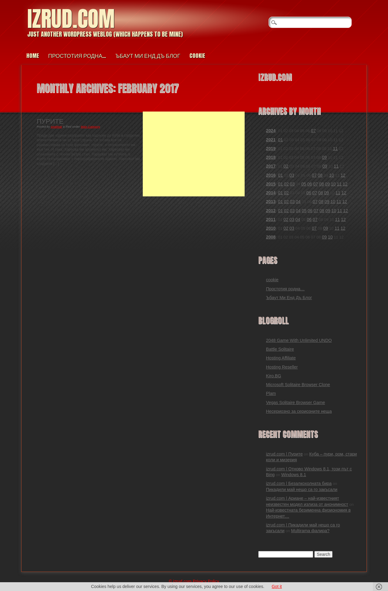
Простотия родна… (77, 56)
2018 (271, 157)
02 (285, 166)
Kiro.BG (273, 375)
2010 (271, 228)
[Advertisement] (194, 154)
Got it (277, 586)
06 (309, 184)
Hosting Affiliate (281, 358)
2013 (271, 201)
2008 (271, 237)
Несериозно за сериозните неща (299, 411)
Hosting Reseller (282, 367)
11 (335, 148)
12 (342, 175)
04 (298, 201)
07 (313, 130)
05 (303, 184)
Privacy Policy (206, 581)
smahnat (56, 126)
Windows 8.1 (293, 474)
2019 (271, 148)
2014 (271, 192)
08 (320, 175)
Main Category (90, 126)
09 (324, 157)
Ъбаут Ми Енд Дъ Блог (147, 56)
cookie (197, 56)
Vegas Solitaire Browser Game (295, 402)
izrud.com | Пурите (284, 454)
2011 (271, 219)
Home (32, 56)
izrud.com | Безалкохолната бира (299, 483)
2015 (271, 184)
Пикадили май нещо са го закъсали (301, 489)
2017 (271, 166)
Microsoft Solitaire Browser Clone (298, 384)
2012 (271, 210)
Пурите (50, 121)
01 (280, 139)
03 (291, 175)
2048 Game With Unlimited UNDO (299, 340)
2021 (271, 139)
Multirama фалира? (310, 530)
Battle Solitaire (280, 349)
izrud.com (71, 18)
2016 (271, 175)
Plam (271, 393)
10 (331, 175)
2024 (271, 130)
